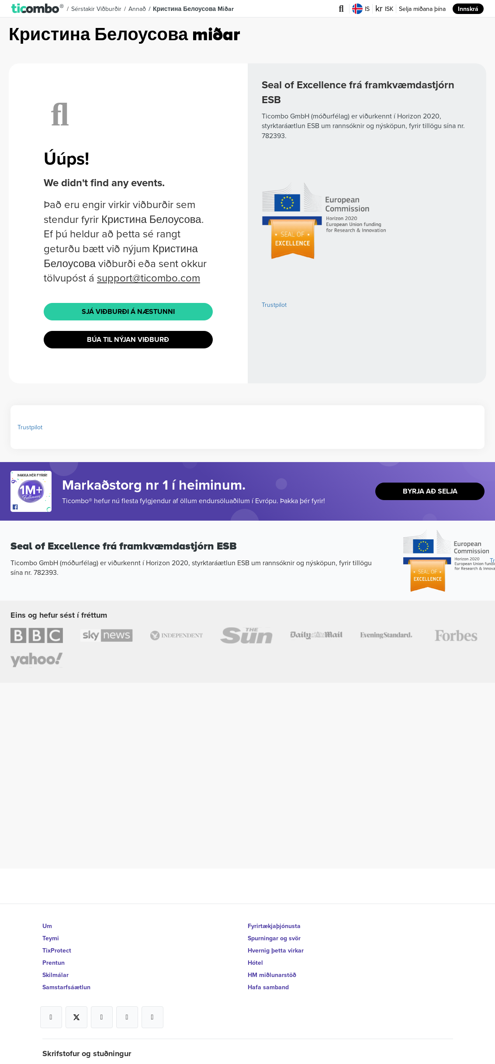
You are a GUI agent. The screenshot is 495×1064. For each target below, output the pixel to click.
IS (361, 9)
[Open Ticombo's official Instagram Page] (102, 1017)
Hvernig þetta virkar (276, 950)
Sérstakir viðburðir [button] (96, 8)
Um (47, 925)
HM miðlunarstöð (272, 974)
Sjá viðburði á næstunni (128, 311)
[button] (37, 8)
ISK (384, 9)
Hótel (255, 962)
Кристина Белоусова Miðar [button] (193, 8)
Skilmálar (55, 974)
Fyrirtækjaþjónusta (274, 925)
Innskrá (468, 8)
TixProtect (56, 950)
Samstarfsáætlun (66, 987)
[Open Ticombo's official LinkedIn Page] (152, 1017)
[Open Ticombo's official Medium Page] (127, 1017)
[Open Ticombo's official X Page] (76, 1017)
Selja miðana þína (422, 8)
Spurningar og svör (274, 938)
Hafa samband (268, 987)
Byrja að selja (430, 491)
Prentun (53, 962)
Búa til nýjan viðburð (128, 339)
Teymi (50, 938)
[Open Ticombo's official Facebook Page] (32, 507)
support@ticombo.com (148, 277)
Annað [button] (137, 8)
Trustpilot (274, 304)
